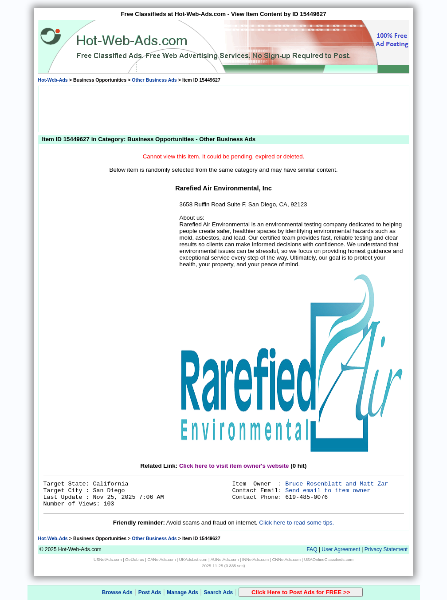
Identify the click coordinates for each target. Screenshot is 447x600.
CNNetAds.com (286, 559)
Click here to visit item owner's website (234, 465)
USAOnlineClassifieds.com (328, 559)
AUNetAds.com (225, 559)
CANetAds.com (161, 559)
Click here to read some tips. (296, 522)
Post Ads (149, 592)
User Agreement (341, 549)
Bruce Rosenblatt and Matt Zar (336, 484)
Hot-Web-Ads (53, 80)
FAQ (311, 549)
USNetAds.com (108, 559)
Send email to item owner (327, 490)
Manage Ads (182, 592)
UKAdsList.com (193, 559)
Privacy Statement (386, 549)
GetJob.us (134, 559)
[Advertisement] (223, 108)
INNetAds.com (255, 559)
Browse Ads (117, 592)
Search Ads (218, 592)
